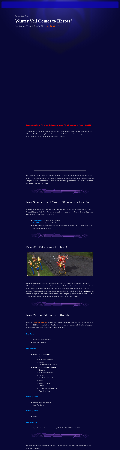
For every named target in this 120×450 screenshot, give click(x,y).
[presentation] (7, 4)
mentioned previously (40, 234)
